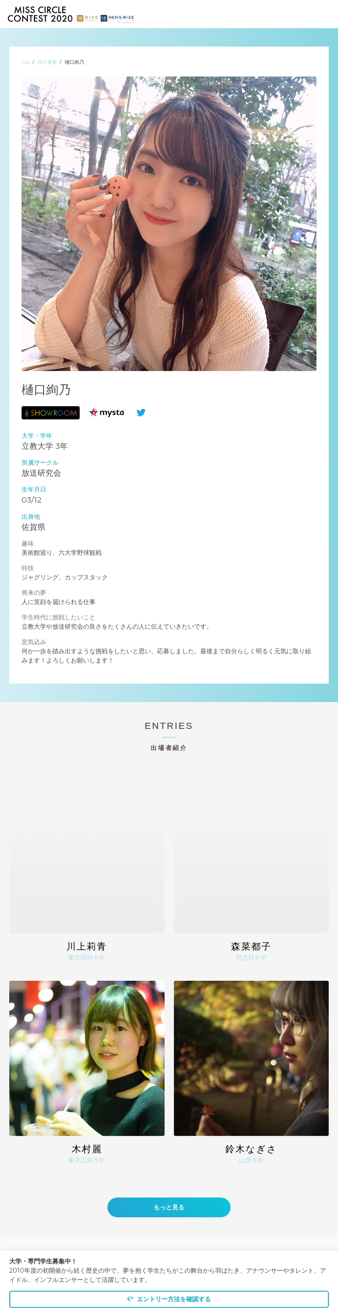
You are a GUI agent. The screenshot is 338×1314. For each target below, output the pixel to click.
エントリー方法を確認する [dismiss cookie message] (168, 1299)
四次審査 (47, 62)
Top (25, 62)
